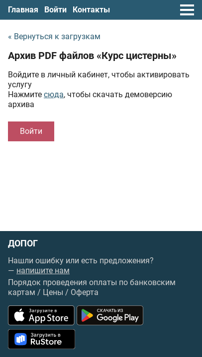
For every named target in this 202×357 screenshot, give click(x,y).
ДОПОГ (23, 243)
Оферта (85, 292)
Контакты (91, 9)
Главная (23, 9)
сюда (54, 94)
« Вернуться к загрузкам (54, 36)
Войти (55, 9)
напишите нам (43, 270)
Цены (53, 292)
